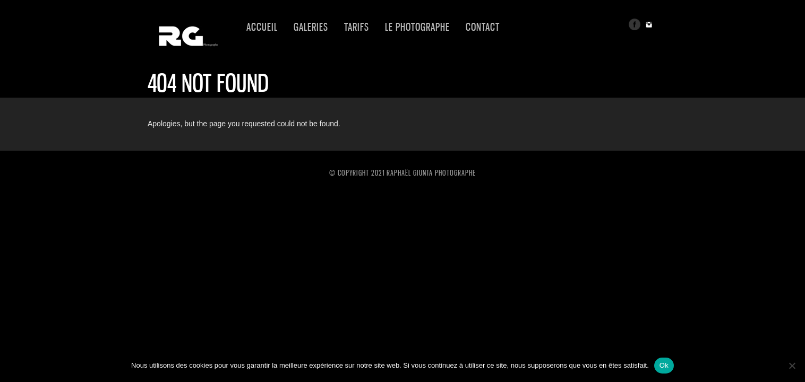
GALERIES (311, 27)
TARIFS (356, 27)
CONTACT (483, 27)
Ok (664, 365)
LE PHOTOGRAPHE (417, 27)
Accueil (262, 27)
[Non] (791, 365)
